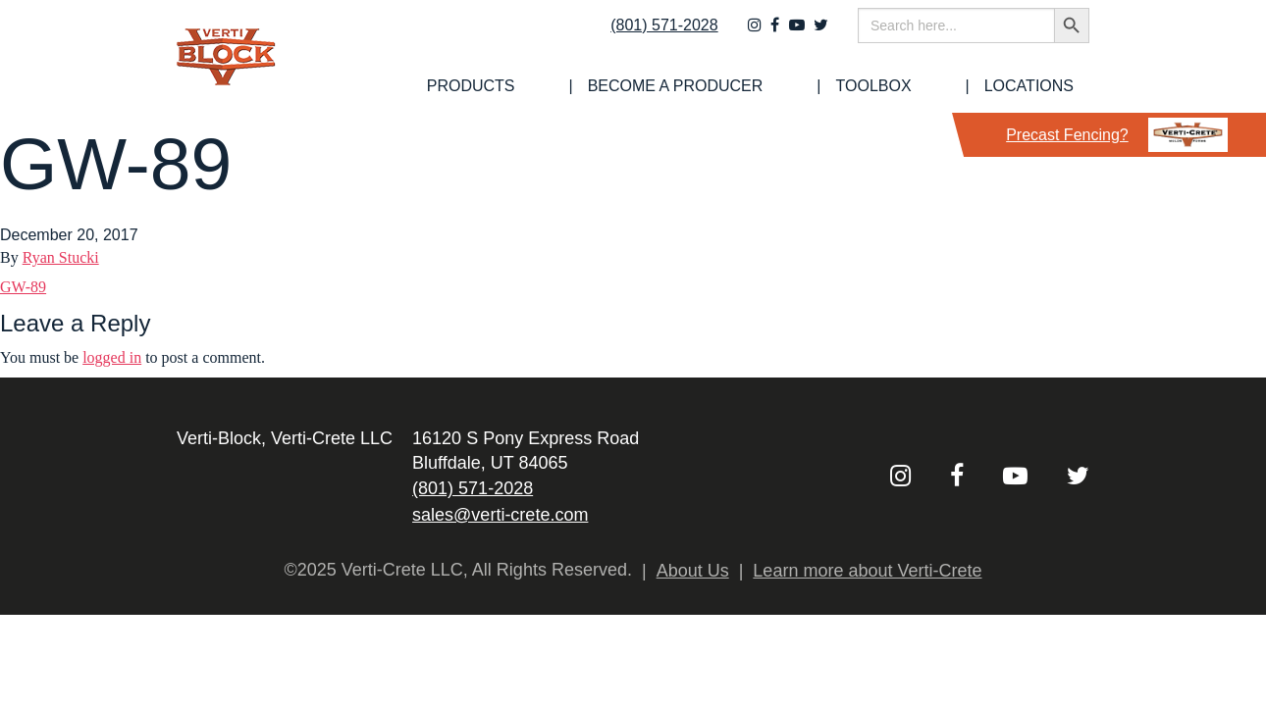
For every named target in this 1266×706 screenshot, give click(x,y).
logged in (111, 357)
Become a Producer (770, 86)
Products (604, 86)
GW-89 (23, 286)
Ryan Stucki (61, 257)
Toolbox (929, 86)
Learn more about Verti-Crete (867, 570)
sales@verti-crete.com (500, 515)
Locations (1044, 86)
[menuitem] (604, 86)
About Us (693, 570)
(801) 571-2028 (651, 36)
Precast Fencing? (1117, 135)
